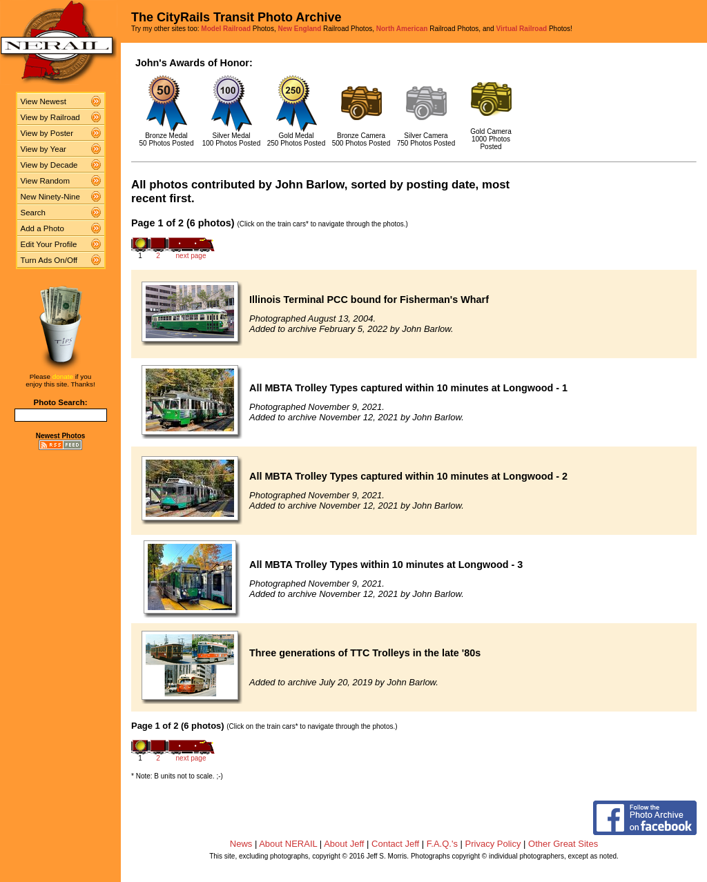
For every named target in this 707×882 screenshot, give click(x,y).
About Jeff (344, 844)
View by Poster (47, 133)
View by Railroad (50, 117)
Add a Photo (42, 228)
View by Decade (49, 165)
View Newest (43, 101)
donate (62, 376)
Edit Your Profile (49, 244)
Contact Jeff (395, 844)
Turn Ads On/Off (49, 260)
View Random (45, 181)
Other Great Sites (563, 844)
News (241, 844)
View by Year (43, 149)
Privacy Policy (493, 844)
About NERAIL (288, 844)
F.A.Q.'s (442, 844)
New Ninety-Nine (50, 197)
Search (33, 212)
